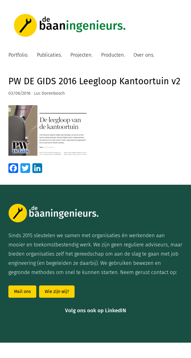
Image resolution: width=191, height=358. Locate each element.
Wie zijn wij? (57, 291)
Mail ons (22, 291)
